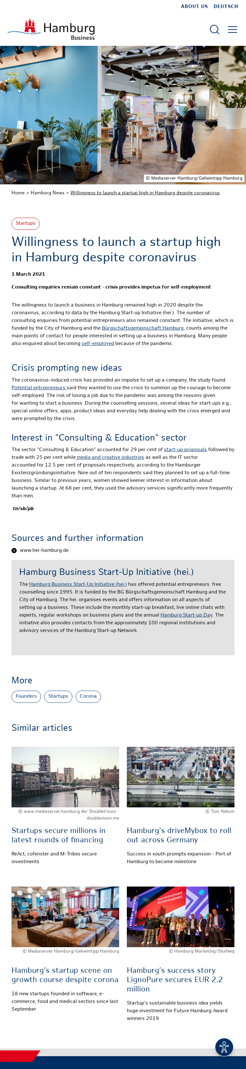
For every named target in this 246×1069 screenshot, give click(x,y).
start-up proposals (185, 450)
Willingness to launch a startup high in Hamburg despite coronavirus (145, 193)
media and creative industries (110, 457)
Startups (26, 223)
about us (194, 6)
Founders (26, 696)
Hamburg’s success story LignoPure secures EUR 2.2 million (175, 980)
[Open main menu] (232, 29)
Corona (88, 696)
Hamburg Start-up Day (186, 615)
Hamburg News (47, 193)
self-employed (98, 343)
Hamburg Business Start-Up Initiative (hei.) (78, 584)
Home (18, 193)
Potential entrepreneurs (39, 388)
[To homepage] (51, 29)
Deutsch (226, 6)
